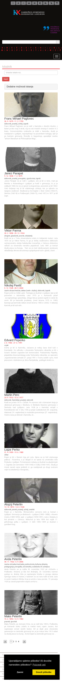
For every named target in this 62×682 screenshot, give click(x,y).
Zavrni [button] (20, 672)
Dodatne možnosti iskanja (20, 86)
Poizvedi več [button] (39, 665)
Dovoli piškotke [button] (43, 672)
